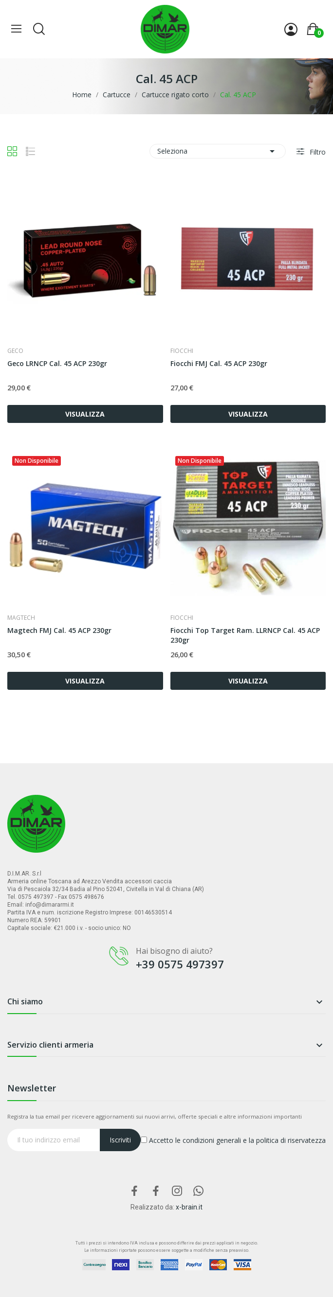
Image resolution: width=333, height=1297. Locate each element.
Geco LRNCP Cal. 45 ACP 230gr (57, 363)
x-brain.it (189, 1207)
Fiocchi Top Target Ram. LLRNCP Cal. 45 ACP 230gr (245, 635)
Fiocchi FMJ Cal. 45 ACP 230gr (218, 363)
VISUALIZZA (85, 414)
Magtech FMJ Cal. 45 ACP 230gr (59, 630)
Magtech (21, 618)
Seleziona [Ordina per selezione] (217, 151)
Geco (15, 351)
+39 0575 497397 (180, 964)
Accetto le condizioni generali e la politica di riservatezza (233, 1140)
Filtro (317, 152)
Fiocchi (181, 351)
